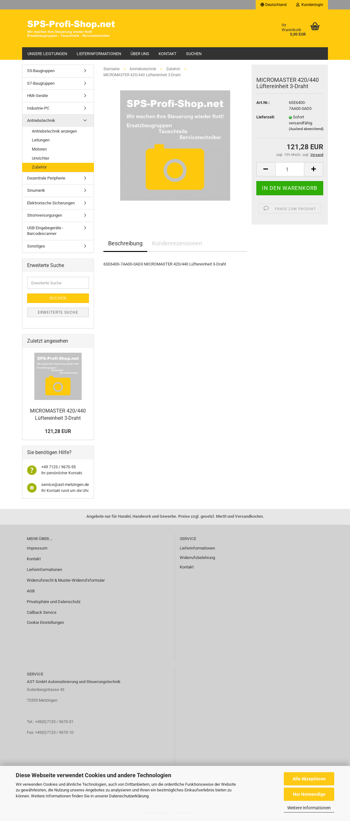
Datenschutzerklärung (129, 796)
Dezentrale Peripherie (46, 178)
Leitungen (41, 140)
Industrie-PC (38, 108)
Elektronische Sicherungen (51, 203)
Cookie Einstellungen (45, 622)
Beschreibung (125, 243)
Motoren (39, 149)
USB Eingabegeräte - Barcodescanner (45, 230)
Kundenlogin (309, 5)
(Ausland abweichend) (306, 129)
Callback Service (41, 612)
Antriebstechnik (41, 120)
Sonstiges (36, 246)
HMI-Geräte (37, 95)
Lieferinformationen (99, 53)
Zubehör (39, 167)
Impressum (37, 548)
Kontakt (168, 53)
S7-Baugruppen (41, 83)
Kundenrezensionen (177, 243)
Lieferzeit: (265, 117)
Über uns (140, 53)
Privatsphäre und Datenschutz (53, 601)
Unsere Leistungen (47, 53)
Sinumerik (36, 190)
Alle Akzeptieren (309, 778)
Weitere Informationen (309, 807)
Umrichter (40, 158)
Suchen (193, 53)
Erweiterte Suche (58, 312)
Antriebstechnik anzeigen (54, 131)
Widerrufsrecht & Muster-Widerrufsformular (66, 580)
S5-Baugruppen (41, 70)
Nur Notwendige (309, 794)
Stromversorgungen (44, 215)
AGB (31, 591)
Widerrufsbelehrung (197, 557)
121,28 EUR (58, 431)
